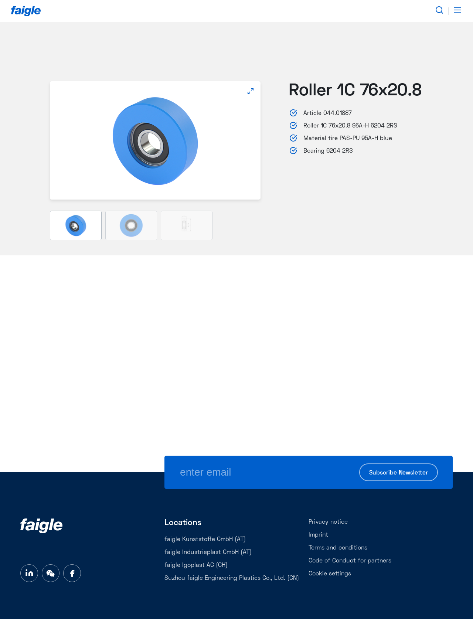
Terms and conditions (338, 548)
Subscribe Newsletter (398, 473)
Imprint (318, 535)
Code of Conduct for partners (350, 561)
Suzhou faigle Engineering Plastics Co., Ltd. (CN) (231, 578)
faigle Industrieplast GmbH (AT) (208, 552)
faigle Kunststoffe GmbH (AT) (205, 539)
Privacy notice (328, 522)
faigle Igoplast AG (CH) (196, 565)
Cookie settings (330, 574)
